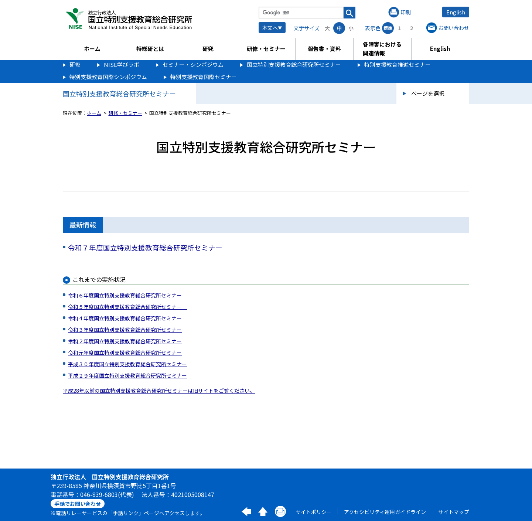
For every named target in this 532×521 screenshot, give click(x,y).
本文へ (270, 27)
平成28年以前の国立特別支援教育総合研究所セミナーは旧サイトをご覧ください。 (159, 390)
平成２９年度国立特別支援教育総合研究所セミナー (127, 375)
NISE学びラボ (121, 64)
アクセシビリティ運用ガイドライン (385, 511)
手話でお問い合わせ (77, 503)
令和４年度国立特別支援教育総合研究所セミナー (125, 318)
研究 (208, 48)
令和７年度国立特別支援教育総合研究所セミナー (145, 247)
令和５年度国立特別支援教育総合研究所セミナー (127, 306)
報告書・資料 (324, 48)
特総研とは (150, 48)
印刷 (405, 12)
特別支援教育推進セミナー (397, 64)
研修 (75, 64)
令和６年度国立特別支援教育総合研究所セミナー (125, 295)
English (455, 12)
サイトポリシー (314, 511)
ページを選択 (427, 93)
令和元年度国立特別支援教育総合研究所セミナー (125, 352)
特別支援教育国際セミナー (203, 77)
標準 (387, 28)
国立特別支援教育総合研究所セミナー (294, 64)
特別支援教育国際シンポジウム (108, 77)
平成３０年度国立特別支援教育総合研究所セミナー (127, 364)
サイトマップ (453, 511)
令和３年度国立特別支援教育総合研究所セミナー (125, 329)
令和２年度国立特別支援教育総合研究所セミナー (125, 341)
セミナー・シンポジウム (193, 64)
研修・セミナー (266, 48)
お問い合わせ (453, 27)
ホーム (92, 48)
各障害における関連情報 (382, 48)
